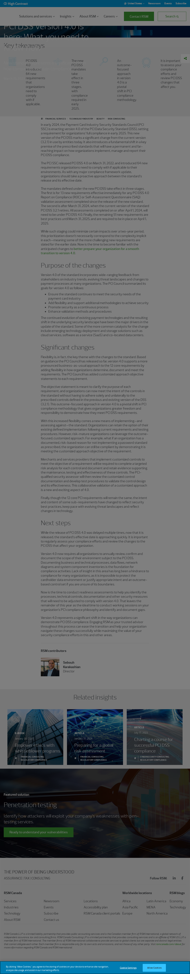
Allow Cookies (154, 967)
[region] (95, 967)
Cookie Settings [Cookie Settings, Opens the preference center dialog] (128, 967)
